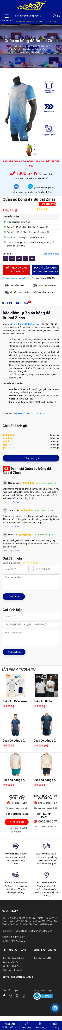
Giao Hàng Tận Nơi (10, 962)
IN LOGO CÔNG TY (36, 413)
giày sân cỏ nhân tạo (43, 21)
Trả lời (16, 502)
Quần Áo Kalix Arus (14, 701)
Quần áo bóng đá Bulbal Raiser (44, 780)
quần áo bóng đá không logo (24, 324)
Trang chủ (16, 46)
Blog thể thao (18, 936)
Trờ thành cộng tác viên (40, 931)
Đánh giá (22, 303)
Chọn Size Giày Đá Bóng (13, 958)
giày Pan (30, 21)
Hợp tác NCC (20, 931)
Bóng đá (26, 46)
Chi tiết (7, 303)
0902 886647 (47, 803)
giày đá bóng (20, 21)
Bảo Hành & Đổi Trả (11, 966)
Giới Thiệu (7, 931)
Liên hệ (6, 936)
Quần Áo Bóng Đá (40, 46)
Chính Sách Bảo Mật (42, 958)
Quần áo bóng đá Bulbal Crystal (44, 740)
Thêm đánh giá (31, 458)
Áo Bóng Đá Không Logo (22, 49)
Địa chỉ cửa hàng (46, 269)
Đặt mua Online (16, 269)
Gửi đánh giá (13, 596)
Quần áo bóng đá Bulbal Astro (13, 780)
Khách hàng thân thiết (12, 970)
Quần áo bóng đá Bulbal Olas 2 (13, 740)
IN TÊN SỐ (20, 413)
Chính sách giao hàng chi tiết (16, 278)
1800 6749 (24, 173)
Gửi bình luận (14, 652)
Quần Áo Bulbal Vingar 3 (43, 701)
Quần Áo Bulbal (42, 49)
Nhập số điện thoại (17, 823)
